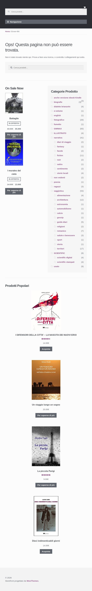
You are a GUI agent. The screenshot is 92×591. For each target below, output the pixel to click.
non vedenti (59, 177)
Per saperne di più (14, 135)
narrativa (58, 138)
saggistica (59, 191)
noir (59, 160)
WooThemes (32, 581)
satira (59, 164)
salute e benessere (66, 235)
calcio (60, 213)
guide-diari (62, 222)
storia (60, 244)
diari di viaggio (64, 142)
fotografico (59, 120)
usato (56, 266)
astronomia (62, 204)
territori (60, 248)
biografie (58, 102)
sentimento (62, 169)
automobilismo (64, 209)
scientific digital (64, 257)
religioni (61, 226)
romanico (61, 231)
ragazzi (57, 186)
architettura (62, 200)
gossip (60, 217)
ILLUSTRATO (60, 133)
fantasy (60, 146)
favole (60, 151)
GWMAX (58, 129)
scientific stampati (65, 262)
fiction (60, 155)
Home (7, 31)
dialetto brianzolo (62, 106)
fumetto (57, 124)
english (57, 115)
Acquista (46, 349)
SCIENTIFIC (59, 253)
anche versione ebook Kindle (67, 98)
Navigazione (16, 22)
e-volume (58, 111)
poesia (57, 182)
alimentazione (63, 195)
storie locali (62, 173)
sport (59, 240)
